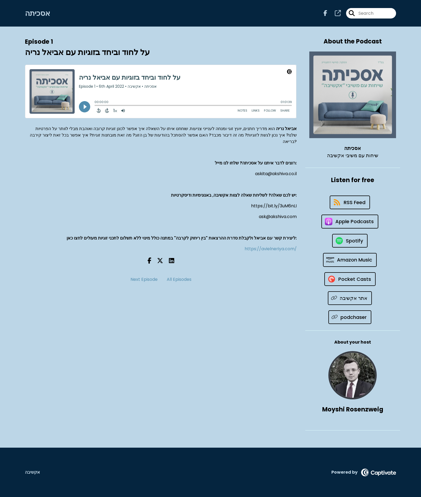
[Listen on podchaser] (349, 317)
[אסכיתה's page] (334, 13)
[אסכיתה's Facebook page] (325, 13)
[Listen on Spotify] (350, 241)
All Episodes (179, 279)
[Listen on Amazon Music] (350, 260)
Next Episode (144, 279)
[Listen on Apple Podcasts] (349, 222)
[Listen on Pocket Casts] (350, 279)
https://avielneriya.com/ (271, 249)
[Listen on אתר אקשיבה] (350, 298)
